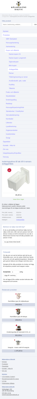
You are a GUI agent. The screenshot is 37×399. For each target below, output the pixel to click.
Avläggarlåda (5, 16)
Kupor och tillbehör (24, 15)
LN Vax (4, 381)
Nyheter (4, 362)
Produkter (15, 15)
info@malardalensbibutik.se (10, 394)
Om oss (4, 371)
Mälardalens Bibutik (7, 15)
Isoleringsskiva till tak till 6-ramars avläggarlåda (22, 16)
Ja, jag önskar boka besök (12, 242)
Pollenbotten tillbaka (8, 383)
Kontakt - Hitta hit (7, 368)
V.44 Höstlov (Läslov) (8, 376)
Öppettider (5, 366)
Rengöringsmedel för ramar (10, 379)
